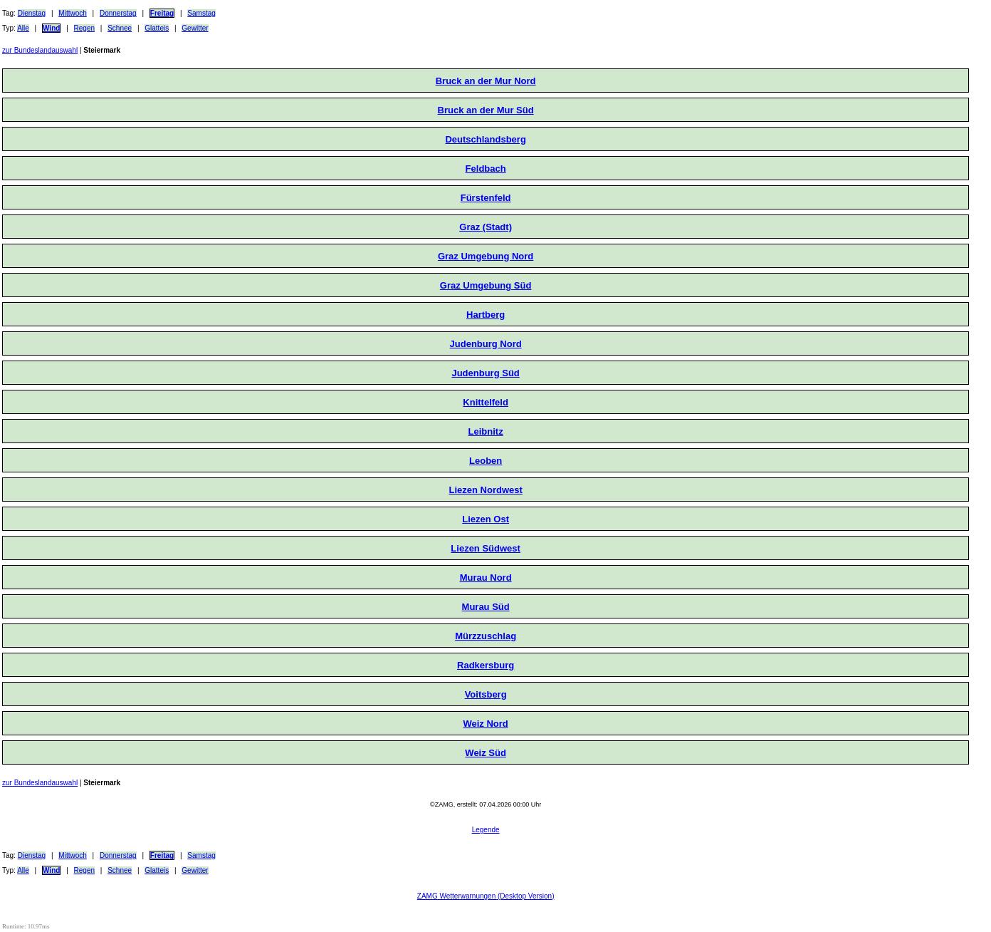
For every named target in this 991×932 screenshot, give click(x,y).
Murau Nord (486, 577)
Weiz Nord (485, 723)
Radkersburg (485, 665)
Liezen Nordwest (485, 490)
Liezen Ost (485, 519)
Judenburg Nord (486, 343)
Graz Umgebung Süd (486, 285)
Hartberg (485, 314)
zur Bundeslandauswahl (40, 50)
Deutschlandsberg (485, 139)
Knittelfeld (485, 402)
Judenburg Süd (485, 373)
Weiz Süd (485, 752)
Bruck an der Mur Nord (486, 81)
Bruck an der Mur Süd (486, 110)
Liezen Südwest (485, 548)
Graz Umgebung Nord (485, 256)
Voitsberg (486, 694)
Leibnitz (485, 431)
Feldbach (486, 168)
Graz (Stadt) (485, 227)
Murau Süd (486, 606)
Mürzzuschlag (485, 636)
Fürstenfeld (486, 197)
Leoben (485, 460)
